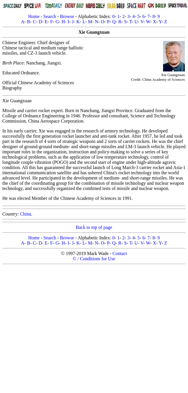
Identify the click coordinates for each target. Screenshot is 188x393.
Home (33, 16)
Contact (120, 253)
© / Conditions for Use (94, 258)
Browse (67, 16)
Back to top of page (94, 227)
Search (50, 16)
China (25, 213)
